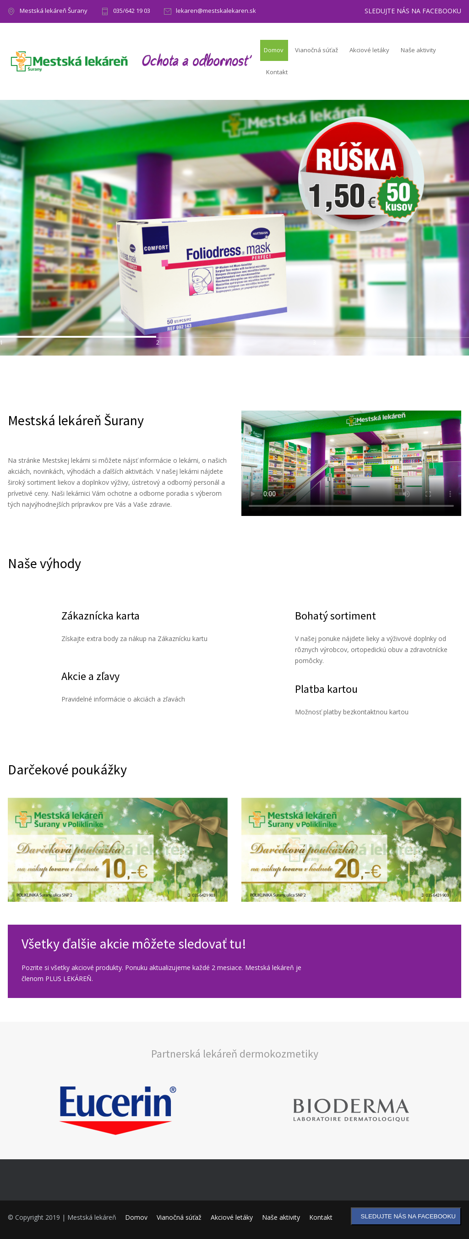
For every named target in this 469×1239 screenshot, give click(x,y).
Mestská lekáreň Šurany (53, 11)
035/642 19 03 (131, 11)
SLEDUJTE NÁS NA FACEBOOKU (413, 11)
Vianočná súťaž (316, 50)
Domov (274, 50)
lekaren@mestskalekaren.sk (216, 11)
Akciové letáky (369, 50)
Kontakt (277, 72)
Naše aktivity (418, 50)
